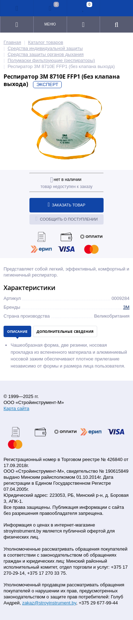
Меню (50, 24)
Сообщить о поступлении (66, 219)
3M (126, 307)
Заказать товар (66, 204)
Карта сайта (16, 408)
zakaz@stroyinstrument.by (49, 602)
